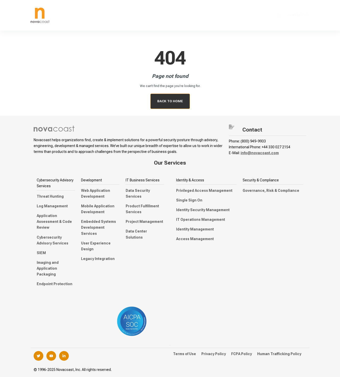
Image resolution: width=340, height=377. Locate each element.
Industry (226, 15)
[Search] (279, 15)
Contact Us (297, 15)
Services (86, 15)
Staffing (175, 15)
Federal (200, 15)
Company (253, 15)
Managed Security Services (131, 15)
